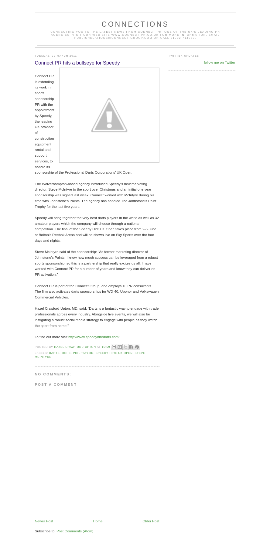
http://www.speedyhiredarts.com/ (94, 337)
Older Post (150, 521)
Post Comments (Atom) (74, 531)
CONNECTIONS (135, 24)
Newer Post (44, 521)
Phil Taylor (83, 353)
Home (98, 521)
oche (66, 353)
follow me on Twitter (219, 62)
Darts (54, 353)
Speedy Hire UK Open (114, 353)
